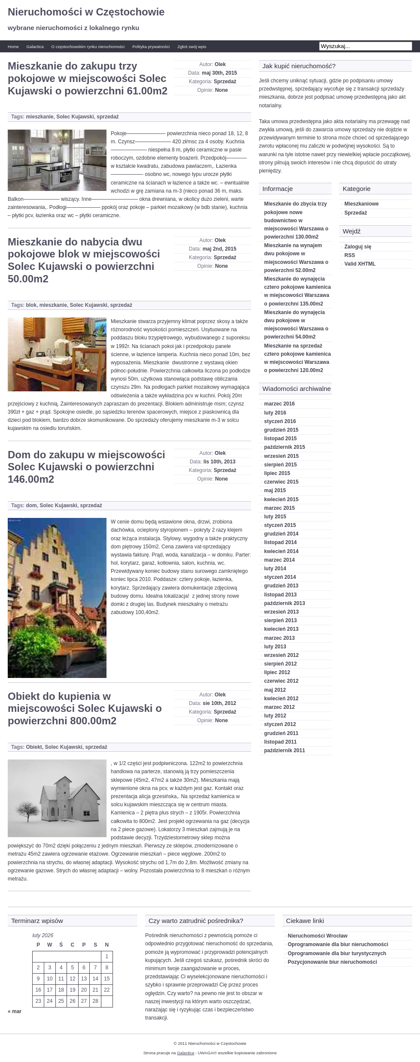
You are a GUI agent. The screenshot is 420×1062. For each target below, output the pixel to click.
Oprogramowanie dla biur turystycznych (337, 953)
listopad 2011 (280, 742)
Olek (220, 64)
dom (31, 505)
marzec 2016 (279, 404)
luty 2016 (275, 413)
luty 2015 (275, 517)
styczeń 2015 (280, 525)
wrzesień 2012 (281, 655)
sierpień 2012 (280, 664)
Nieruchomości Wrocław (317, 936)
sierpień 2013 (280, 620)
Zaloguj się (357, 247)
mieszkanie (39, 117)
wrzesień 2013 (281, 612)
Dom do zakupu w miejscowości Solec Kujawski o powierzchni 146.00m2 (86, 467)
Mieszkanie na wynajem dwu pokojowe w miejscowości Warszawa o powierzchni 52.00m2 (296, 257)
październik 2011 (284, 750)
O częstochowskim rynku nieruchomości (88, 46)
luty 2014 (275, 569)
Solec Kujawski (75, 117)
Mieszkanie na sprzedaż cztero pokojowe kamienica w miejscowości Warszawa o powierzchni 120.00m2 (297, 358)
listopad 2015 (280, 439)
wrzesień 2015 (281, 456)
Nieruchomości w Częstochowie (86, 12)
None (221, 90)
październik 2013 (284, 603)
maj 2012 (275, 690)
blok (31, 305)
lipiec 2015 (277, 473)
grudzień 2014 (281, 534)
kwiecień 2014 (281, 551)
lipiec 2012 (277, 672)
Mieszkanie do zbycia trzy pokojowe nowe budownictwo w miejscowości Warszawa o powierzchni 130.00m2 (296, 220)
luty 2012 (275, 716)
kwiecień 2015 (281, 499)
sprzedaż (108, 117)
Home (13, 46)
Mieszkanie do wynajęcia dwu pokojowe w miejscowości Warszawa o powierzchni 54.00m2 (296, 324)
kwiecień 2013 (281, 629)
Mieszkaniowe (361, 204)
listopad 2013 (280, 595)
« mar (14, 1011)
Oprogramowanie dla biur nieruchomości (338, 944)
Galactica (35, 46)
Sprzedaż (225, 82)
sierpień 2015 (280, 465)
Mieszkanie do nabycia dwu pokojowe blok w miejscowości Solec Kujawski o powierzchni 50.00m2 (84, 260)
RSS (349, 255)
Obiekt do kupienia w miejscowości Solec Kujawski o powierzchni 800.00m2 (85, 708)
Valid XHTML (360, 264)
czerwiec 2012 (281, 681)
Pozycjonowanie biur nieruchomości (332, 962)
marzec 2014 (279, 560)
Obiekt (34, 747)
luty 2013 (275, 647)
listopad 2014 (280, 542)
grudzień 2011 (281, 733)
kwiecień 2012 (281, 699)
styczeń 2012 (280, 724)
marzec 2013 (279, 638)
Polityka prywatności (151, 46)
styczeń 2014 (280, 577)
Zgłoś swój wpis (191, 46)
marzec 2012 (279, 707)
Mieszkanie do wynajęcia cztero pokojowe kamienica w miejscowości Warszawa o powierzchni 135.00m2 (297, 291)
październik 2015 (284, 447)
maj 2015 (275, 490)
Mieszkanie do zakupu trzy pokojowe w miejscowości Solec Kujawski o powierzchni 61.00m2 (87, 78)
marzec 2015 (279, 508)
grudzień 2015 (281, 430)
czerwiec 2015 (281, 482)
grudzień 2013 (281, 586)
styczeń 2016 (280, 421)
